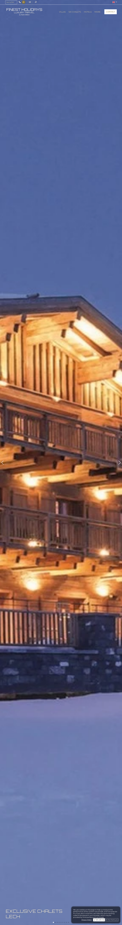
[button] (114, 2)
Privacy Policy (86, 920)
